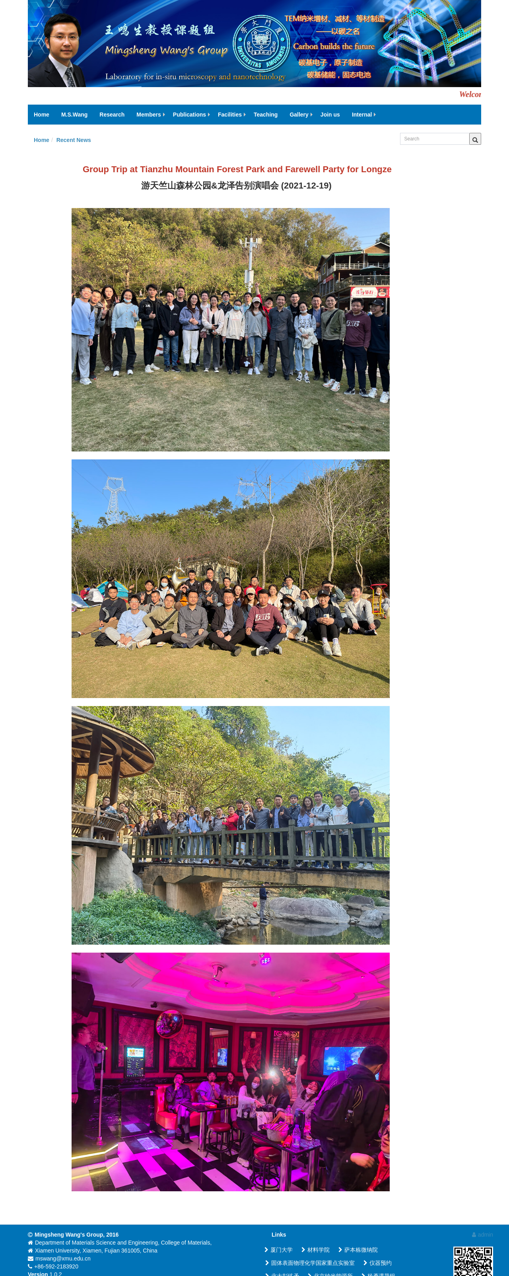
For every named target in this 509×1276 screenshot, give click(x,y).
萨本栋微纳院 (358, 1250)
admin (482, 1234)
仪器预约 (377, 1263)
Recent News (73, 140)
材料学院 (315, 1250)
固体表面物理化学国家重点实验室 (310, 1263)
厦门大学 (278, 1250)
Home (41, 140)
